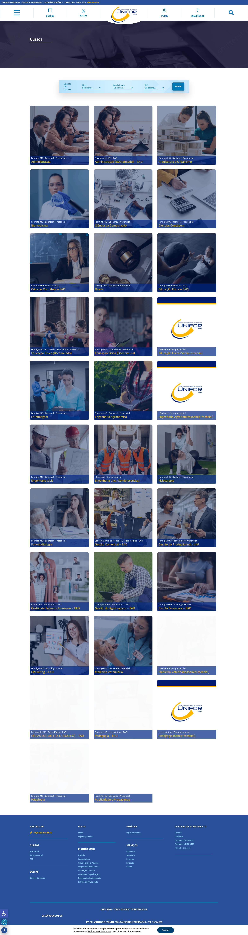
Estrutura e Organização (88, 874)
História (81, 855)
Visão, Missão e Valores (88, 863)
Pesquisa (130, 859)
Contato (178, 833)
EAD (31, 859)
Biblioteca (130, 851)
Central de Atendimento (32, 2)
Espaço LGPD (70, 2)
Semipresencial (36, 855)
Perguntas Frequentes (184, 840)
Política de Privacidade (88, 882)
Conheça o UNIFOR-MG (11, 2)
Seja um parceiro (85, 836)
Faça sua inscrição (41, 833)
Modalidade (123, 86)
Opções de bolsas (37, 878)
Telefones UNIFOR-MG (184, 844)
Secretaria (130, 855)
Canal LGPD (81, 2)
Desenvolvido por (124, 916)
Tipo (91, 86)
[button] (4, 913)
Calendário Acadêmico (53, 2)
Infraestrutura (84, 859)
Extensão (130, 863)
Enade (129, 867)
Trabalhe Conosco (182, 848)
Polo (154, 86)
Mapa (80, 833)
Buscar (178, 86)
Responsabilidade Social (88, 867)
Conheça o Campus (86, 870)
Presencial (34, 851)
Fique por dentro (133, 833)
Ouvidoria (179, 836)
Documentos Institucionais (89, 878)
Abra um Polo (93, 2)
